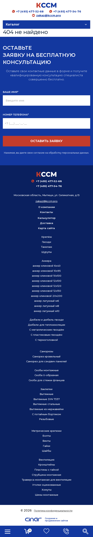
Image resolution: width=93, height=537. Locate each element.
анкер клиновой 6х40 (47, 265)
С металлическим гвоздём (46, 329)
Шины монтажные (46, 494)
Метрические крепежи (46, 430)
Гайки (46, 445)
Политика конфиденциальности (53, 510)
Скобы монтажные (47, 370)
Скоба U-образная (46, 375)
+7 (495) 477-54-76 (67, 11)
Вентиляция (46, 459)
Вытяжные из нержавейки (46, 409)
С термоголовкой (46, 339)
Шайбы (46, 450)
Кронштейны (46, 464)
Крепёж (46, 236)
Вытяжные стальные (46, 403)
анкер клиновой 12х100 (46, 280)
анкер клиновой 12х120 (46, 285)
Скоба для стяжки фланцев (47, 380)
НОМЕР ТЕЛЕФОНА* (16, 114)
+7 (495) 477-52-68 (30, 11)
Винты (46, 440)
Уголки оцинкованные (46, 484)
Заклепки (46, 389)
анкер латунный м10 (46, 310)
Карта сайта (46, 228)
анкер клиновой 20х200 (46, 295)
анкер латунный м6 (46, 300)
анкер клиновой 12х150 (46, 290)
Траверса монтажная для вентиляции (46, 479)
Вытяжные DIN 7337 (46, 399)
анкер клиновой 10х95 (46, 270)
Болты (46, 435)
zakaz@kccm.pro (48, 15)
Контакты (46, 212)
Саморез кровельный (46, 356)
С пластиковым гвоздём (46, 334)
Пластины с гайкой (46, 469)
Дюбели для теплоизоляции (46, 324)
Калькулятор (46, 217)
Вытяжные (46, 393)
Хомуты (46, 489)
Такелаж (46, 246)
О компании (46, 206)
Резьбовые (46, 419)
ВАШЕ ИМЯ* (10, 91)
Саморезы (46, 351)
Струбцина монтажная (46, 474)
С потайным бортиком (46, 414)
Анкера (46, 260)
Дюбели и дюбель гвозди (47, 319)
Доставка (46, 223)
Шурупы (46, 251)
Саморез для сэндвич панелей (46, 361)
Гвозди (46, 241)
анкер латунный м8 (46, 305)
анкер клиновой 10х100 (46, 275)
